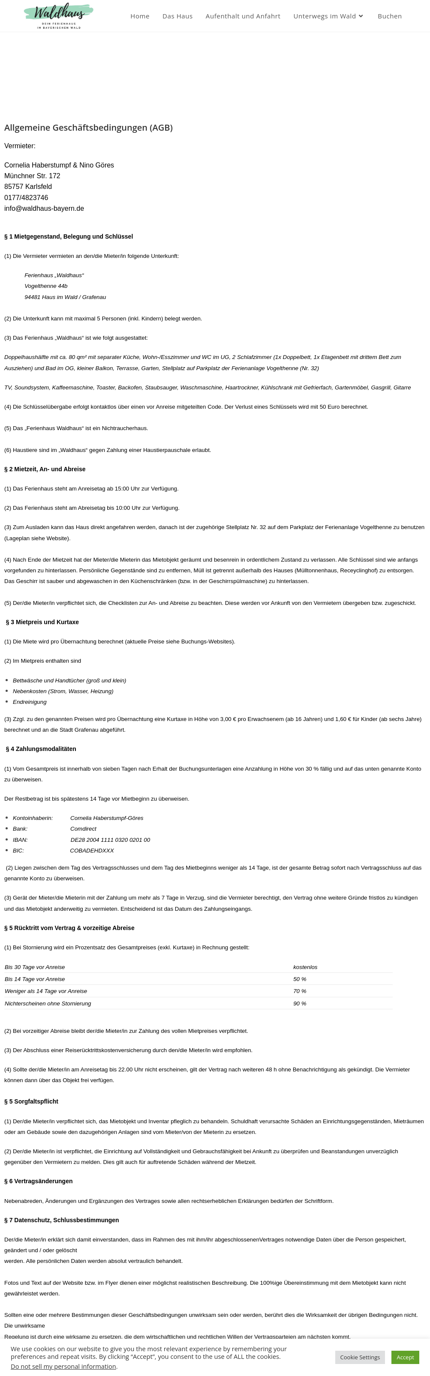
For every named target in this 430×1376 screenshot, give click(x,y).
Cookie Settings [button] (360, 1357)
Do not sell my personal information (63, 1366)
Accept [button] (405, 1357)
